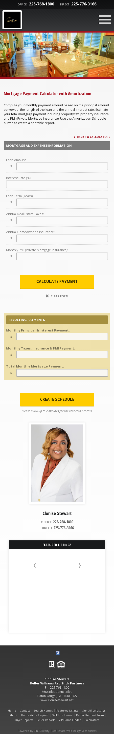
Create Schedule (57, 399)
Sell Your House (62, 715)
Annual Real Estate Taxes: (25, 214)
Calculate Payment (57, 281)
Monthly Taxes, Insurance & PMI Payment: (40, 348)
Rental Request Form (90, 715)
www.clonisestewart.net (57, 700)
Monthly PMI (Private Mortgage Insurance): (37, 250)
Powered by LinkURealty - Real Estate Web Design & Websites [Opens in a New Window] (57, 731)
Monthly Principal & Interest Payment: (38, 330)
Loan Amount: (16, 160)
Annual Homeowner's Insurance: (30, 232)
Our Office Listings (93, 710)
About (13, 715)
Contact (25, 710)
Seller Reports (46, 720)
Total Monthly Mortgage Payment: (35, 366)
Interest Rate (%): (18, 178)
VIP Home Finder (70, 720)
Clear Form (57, 296)
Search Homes (43, 710)
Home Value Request (34, 715)
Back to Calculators (92, 137)
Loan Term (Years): (19, 196)
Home (12, 710)
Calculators (92, 720)
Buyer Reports (23, 720)
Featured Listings (67, 710)
